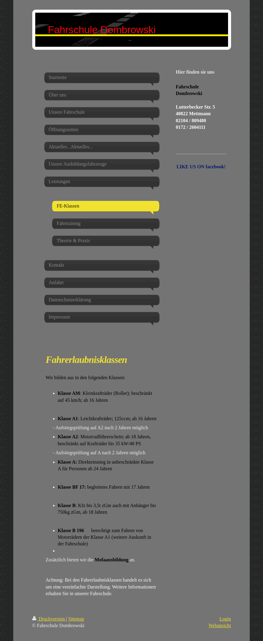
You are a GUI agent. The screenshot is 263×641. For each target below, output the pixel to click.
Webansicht (219, 625)
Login (225, 618)
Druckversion (49, 618)
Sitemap (76, 618)
